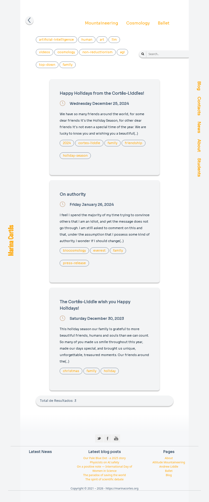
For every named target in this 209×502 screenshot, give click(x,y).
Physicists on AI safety (104, 462)
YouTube (116, 438)
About (199, 145)
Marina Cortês (10, 240)
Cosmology (138, 23)
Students (199, 167)
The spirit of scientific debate (104, 479)
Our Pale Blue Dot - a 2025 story (104, 458)
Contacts (199, 106)
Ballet (163, 23)
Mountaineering (101, 23)
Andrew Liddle (168, 466)
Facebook (108, 438)
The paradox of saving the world (104, 475)
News (199, 127)
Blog (199, 86)
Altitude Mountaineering (169, 462)
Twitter (99, 438)
